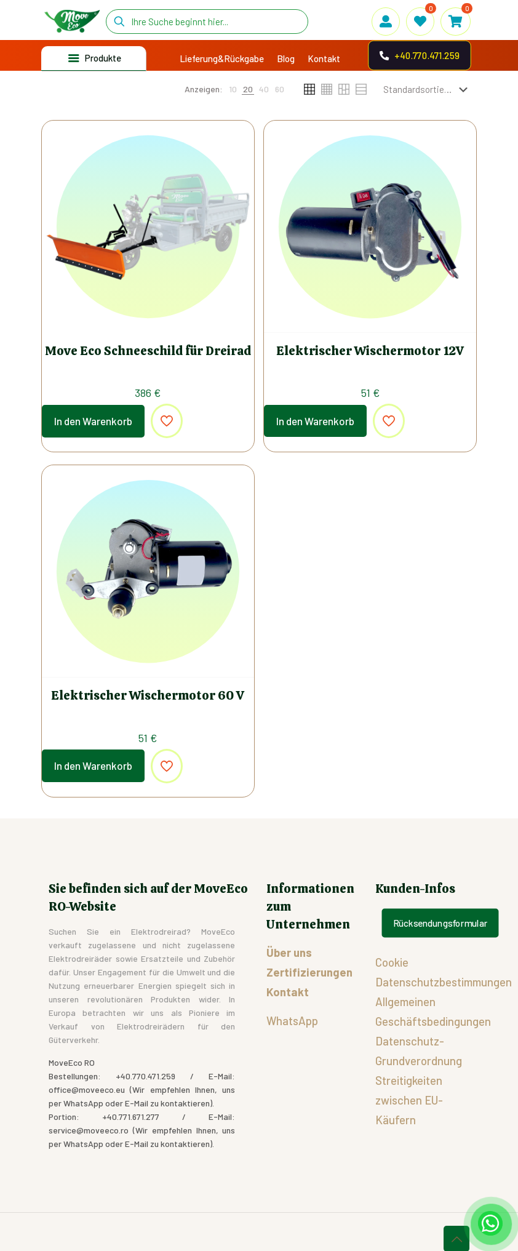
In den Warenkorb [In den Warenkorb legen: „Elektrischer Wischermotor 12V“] (315, 421)
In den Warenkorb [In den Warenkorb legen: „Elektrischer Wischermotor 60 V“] (93, 765)
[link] (233, 89)
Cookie (391, 962)
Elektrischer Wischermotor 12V (370, 351)
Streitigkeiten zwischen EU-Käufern (409, 1100)
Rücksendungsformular (440, 923)
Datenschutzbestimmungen (443, 982)
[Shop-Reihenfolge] (427, 89)
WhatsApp (292, 1020)
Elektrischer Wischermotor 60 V (147, 695)
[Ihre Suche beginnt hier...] (207, 21)
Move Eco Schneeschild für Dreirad (148, 351)
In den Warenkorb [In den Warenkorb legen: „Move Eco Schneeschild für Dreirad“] (93, 421)
